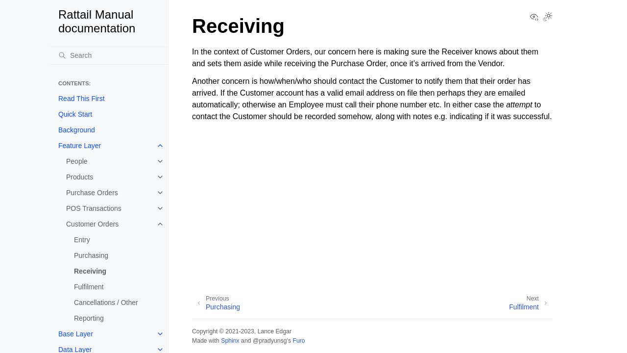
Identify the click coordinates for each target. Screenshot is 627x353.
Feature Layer (79, 146)
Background (76, 130)
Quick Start (75, 114)
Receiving (90, 271)
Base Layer (75, 334)
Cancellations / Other (106, 302)
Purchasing (91, 255)
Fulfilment (89, 287)
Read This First (81, 98)
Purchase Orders (92, 193)
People (77, 161)
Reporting (89, 318)
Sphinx (230, 340)
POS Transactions (93, 208)
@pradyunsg (270, 340)
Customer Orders (92, 224)
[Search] (109, 55)
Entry (82, 240)
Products (79, 177)
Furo (298, 340)
